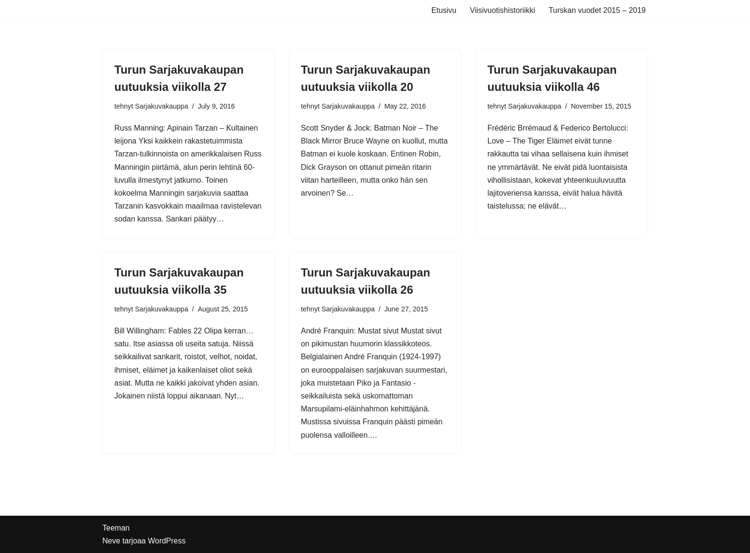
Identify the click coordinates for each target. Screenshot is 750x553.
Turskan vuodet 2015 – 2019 (597, 10)
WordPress (167, 541)
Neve (111, 541)
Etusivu (443, 10)
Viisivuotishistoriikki (502, 10)
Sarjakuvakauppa (161, 106)
